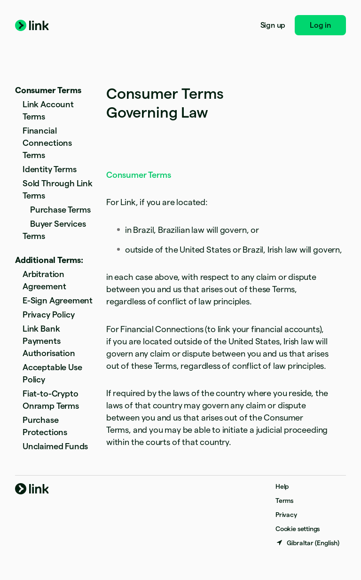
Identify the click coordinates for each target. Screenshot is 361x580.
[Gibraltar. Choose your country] (307, 543)
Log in (320, 25)
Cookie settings (297, 528)
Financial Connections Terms (47, 142)
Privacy (286, 514)
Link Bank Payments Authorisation (49, 341)
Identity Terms (49, 169)
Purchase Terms (60, 209)
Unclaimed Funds (55, 446)
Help (282, 486)
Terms (284, 500)
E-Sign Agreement (58, 300)
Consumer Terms (48, 90)
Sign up (273, 25)
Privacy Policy (48, 314)
